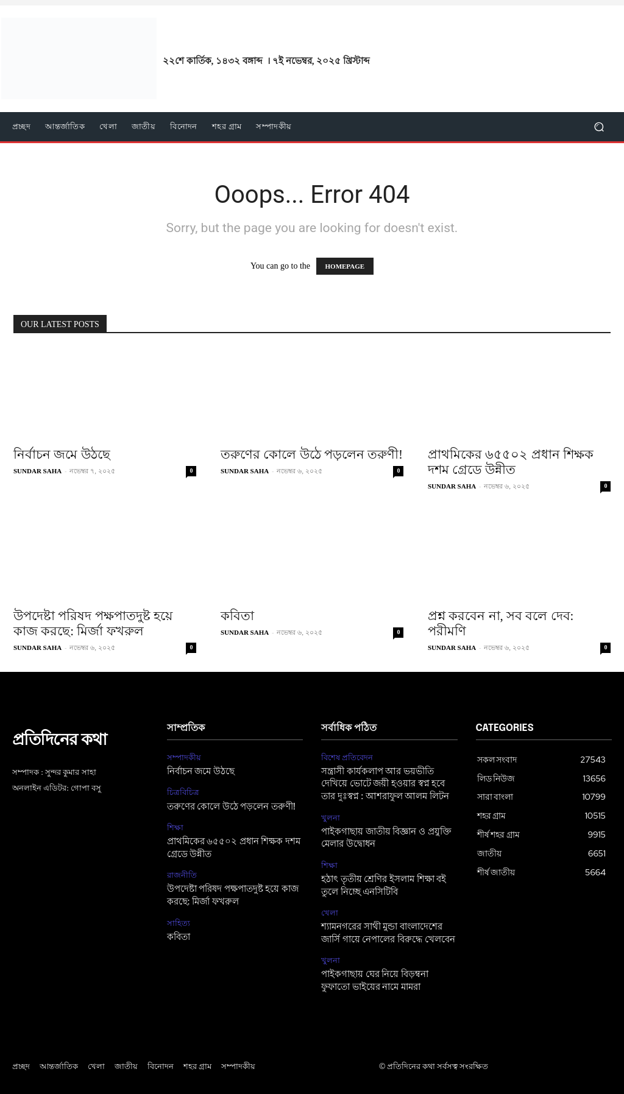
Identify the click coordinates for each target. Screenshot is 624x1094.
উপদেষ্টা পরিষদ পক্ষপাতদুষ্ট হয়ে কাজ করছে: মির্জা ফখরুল (92, 623)
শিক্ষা (175, 825)
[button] (598, 127)
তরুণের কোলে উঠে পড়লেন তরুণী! (312, 454)
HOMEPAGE (345, 266)
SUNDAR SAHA (37, 471)
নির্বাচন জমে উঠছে (61, 454)
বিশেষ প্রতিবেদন (347, 757)
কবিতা (237, 616)
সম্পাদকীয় (184, 757)
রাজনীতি (182, 872)
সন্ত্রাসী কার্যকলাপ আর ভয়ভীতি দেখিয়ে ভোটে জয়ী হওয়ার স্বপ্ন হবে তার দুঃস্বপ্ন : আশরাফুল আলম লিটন (387, 782)
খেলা (329, 907)
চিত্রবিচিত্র (183, 791)
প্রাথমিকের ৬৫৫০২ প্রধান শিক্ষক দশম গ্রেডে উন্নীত (511, 462)
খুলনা (330, 815)
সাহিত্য (178, 918)
